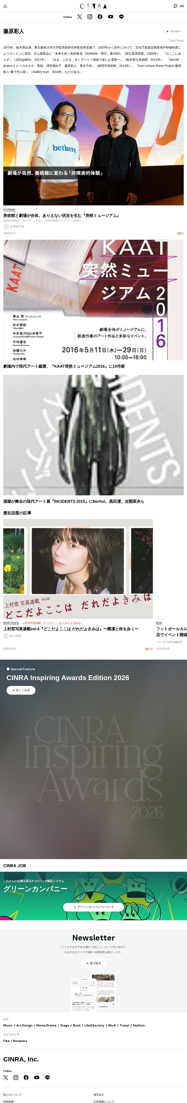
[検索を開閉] (175, 6)
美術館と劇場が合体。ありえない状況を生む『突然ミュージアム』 (62, 215)
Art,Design (24, 1025)
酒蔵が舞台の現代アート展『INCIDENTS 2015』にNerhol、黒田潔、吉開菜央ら (73, 501)
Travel (124, 1025)
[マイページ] (5, 6)
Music (8, 1025)
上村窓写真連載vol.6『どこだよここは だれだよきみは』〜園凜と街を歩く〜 (71, 629)
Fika (6, 1040)
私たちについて (12, 1094)
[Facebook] (100, 17)
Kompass (20, 1040)
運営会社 (99, 1094)
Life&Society (94, 1025)
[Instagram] (89, 17)
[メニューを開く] (182, 6)
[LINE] (121, 17)
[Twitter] (79, 17)
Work (112, 1025)
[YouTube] (111, 17)
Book (77, 1025)
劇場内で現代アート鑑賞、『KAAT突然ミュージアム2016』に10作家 (64, 366)
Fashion (139, 1025)
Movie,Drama (46, 1025)
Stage (64, 1025)
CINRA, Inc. (21, 1059)
